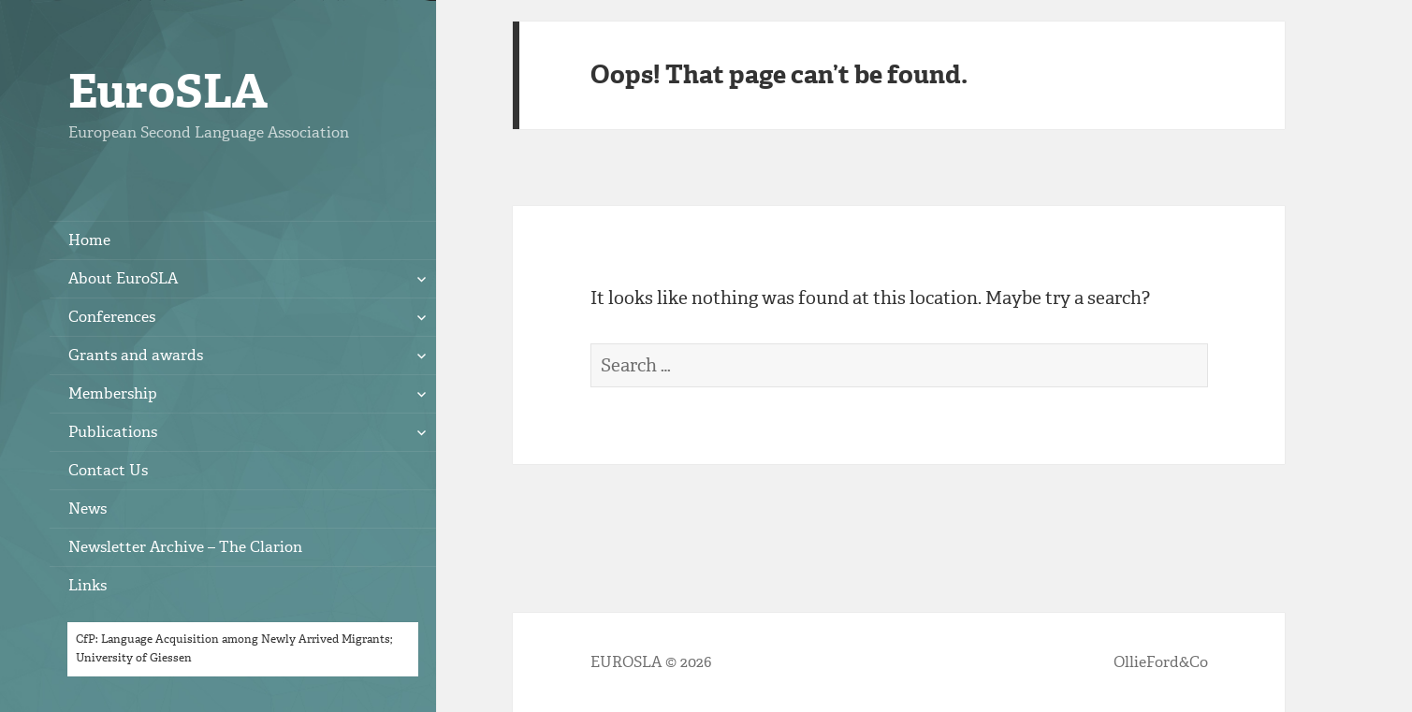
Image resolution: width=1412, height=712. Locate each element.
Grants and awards (135, 355)
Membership (112, 393)
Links (87, 585)
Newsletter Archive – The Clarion (185, 547)
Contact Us (108, 470)
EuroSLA (168, 91)
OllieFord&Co (1161, 662)
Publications (112, 432)
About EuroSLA (123, 278)
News (87, 508)
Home (89, 240)
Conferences (111, 317)
